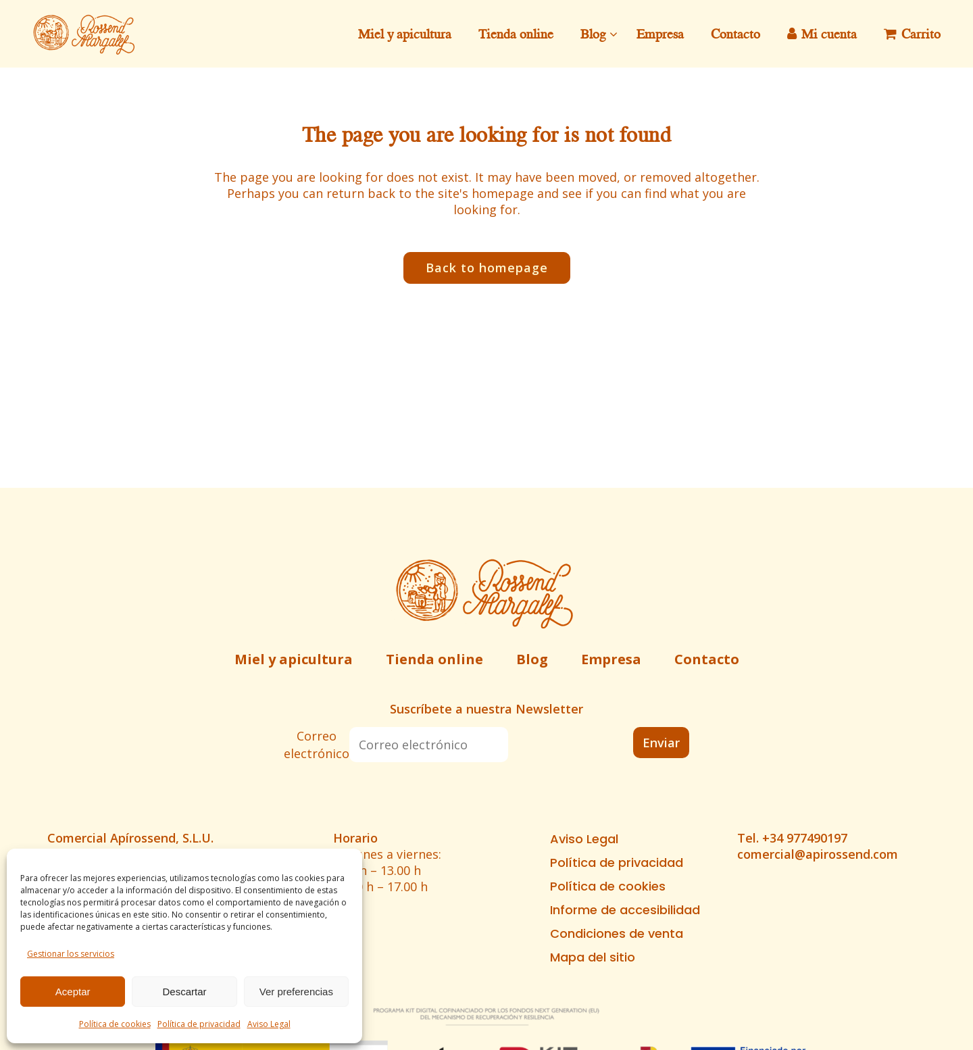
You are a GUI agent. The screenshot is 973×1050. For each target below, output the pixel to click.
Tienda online (434, 659)
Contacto (706, 659)
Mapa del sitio (592, 957)
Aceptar (73, 991)
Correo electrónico (316, 744)
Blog (532, 659)
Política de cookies (115, 1024)
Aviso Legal (269, 1024)
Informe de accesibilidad (625, 910)
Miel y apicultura (293, 659)
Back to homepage (487, 267)
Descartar (184, 991)
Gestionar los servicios (70, 953)
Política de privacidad (199, 1024)
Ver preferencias (296, 991)
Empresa (611, 659)
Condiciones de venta (616, 933)
